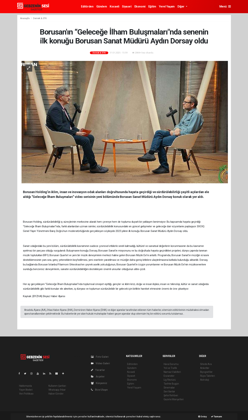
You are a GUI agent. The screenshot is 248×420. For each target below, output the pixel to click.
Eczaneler (169, 375)
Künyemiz (99, 383)
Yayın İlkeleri (26, 389)
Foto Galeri (100, 356)
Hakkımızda (25, 385)
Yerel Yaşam (167, 6)
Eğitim (152, 6)
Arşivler (98, 376)
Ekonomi (139, 6)
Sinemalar (169, 387)
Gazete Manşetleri (174, 399)
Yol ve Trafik (170, 368)
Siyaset (126, 6)
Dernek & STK (40, 18)
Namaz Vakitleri (172, 371)
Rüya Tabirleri (207, 375)
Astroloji (204, 379)
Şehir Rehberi (171, 395)
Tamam (216, 416)
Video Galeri (100, 363)
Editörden (87, 6)
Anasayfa (25, 18)
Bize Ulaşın (99, 389)
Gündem (101, 6)
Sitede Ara (206, 364)
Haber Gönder (56, 393)
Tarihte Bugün (171, 383)
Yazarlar (98, 370)
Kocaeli (114, 6)
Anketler (204, 368)
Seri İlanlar (169, 391)
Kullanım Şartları (57, 385)
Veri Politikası (26, 393)
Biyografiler (206, 371)
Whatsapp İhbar (57, 389)
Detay (202, 416)
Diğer (181, 6)
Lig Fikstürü (170, 379)
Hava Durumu (171, 364)
